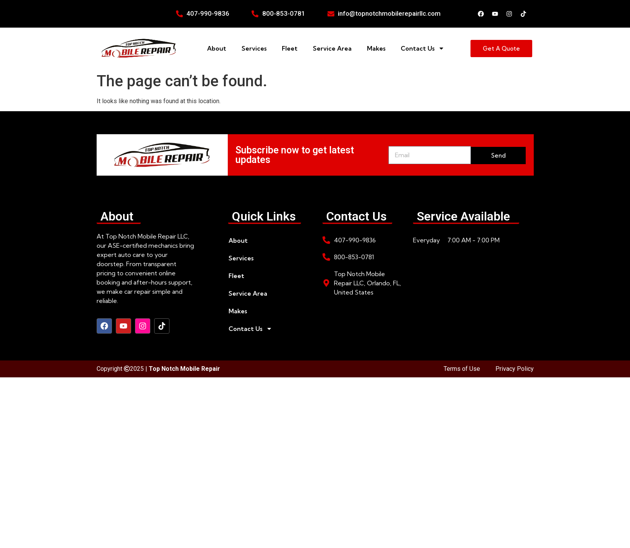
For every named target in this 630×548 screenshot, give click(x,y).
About (216, 48)
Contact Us (422, 48)
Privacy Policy (514, 368)
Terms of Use (462, 368)
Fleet (290, 48)
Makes (376, 48)
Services (254, 48)
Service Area (332, 48)
